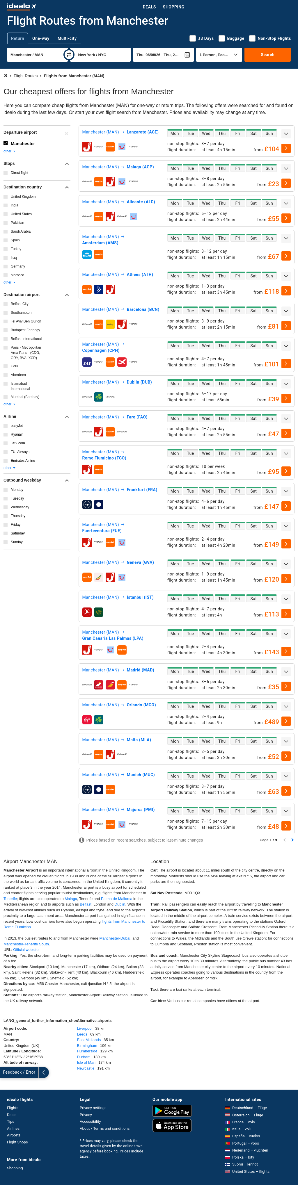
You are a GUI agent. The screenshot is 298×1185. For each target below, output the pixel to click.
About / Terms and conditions (105, 1128)
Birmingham (87, 1045)
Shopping (174, 7)
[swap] (68, 54)
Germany (18, 266)
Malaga (71, 899)
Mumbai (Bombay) (25, 397)
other (9, 151)
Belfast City (20, 304)
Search (267, 54)
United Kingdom (23, 197)
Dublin (120, 904)
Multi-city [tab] (67, 38)
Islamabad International (20, 386)
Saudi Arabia (21, 231)
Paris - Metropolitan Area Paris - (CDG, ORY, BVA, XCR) (26, 352)
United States (21, 214)
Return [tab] (17, 38)
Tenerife (10, 899)
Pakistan (17, 223)
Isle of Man (86, 1062)
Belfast (85, 904)
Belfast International (26, 339)
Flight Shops (17, 1142)
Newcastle (86, 1068)
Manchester (23, 143)
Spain (15, 240)
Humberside (87, 1051)
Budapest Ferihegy (25, 330)
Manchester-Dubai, (116, 938)
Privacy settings (93, 1108)
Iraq (14, 258)
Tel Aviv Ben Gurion (26, 321)
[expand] (286, 133)
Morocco (17, 275)
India (14, 205)
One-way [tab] (40, 38)
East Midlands (89, 1040)
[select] (286, 148)
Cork (14, 366)
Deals (149, 7)
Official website (25, 949)
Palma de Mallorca (116, 899)
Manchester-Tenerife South (26, 944)
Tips (10, 1121)
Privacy (86, 1115)
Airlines (13, 1128)
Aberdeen (18, 375)
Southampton (21, 313)
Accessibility (90, 1121)
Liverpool (85, 1028)
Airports (13, 1135)
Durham (84, 1057)
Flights (12, 1108)
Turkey (16, 249)
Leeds (82, 1034)
